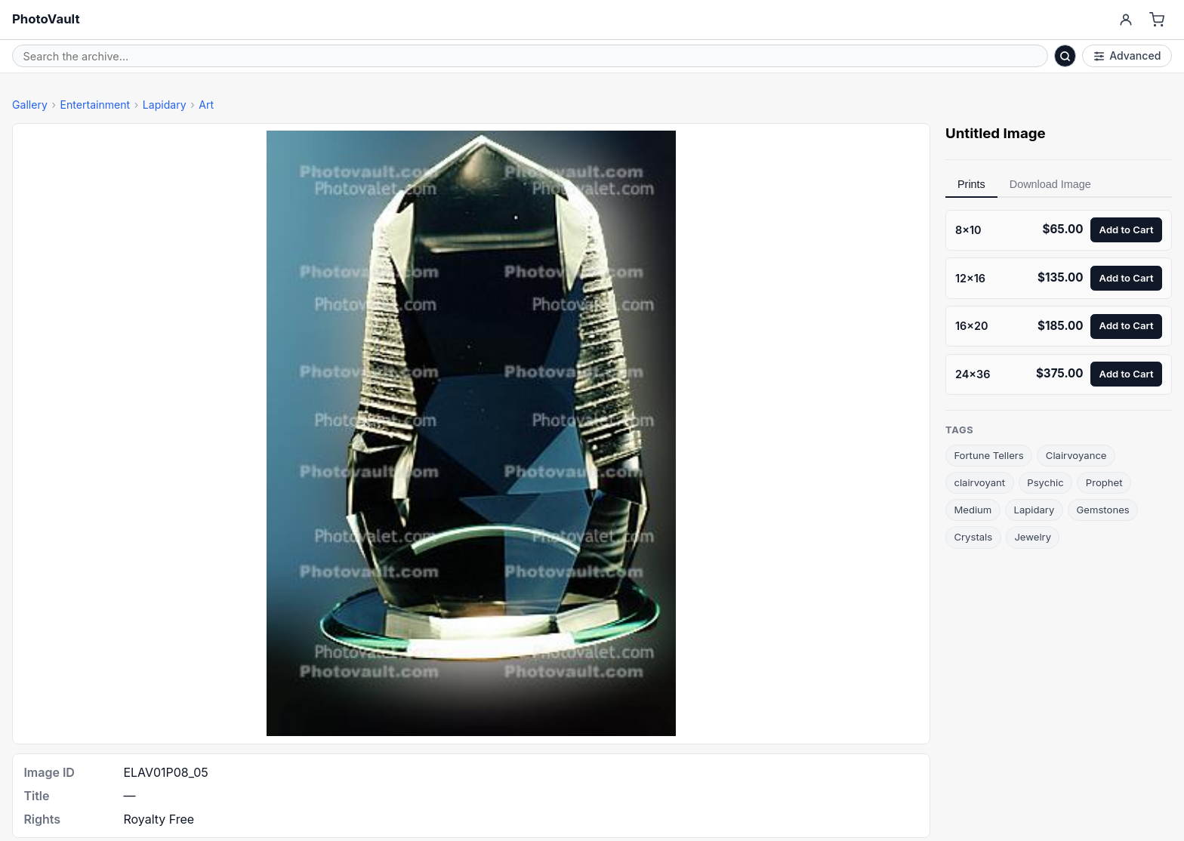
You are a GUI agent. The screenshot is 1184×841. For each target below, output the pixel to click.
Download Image (1050, 184)
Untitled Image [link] (995, 133)
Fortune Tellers (988, 455)
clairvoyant (979, 482)
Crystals (973, 537)
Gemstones (1103, 510)
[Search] (1065, 56)
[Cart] (1157, 20)
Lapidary (165, 104)
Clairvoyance (1076, 455)
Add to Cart (1126, 229)
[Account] (1125, 20)
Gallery (30, 104)
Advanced (1127, 55)
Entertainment (95, 104)
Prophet (1104, 482)
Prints (971, 184)
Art (206, 104)
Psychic (1045, 482)
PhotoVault (46, 18)
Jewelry (1032, 537)
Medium (972, 510)
